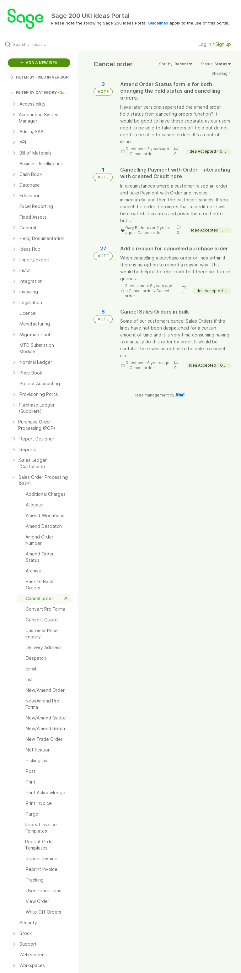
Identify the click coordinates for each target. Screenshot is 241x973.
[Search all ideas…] (42, 44)
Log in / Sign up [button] (215, 44)
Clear (63, 92)
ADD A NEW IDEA (38, 62)
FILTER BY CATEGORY (33, 92)
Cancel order (142, 153)
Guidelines (158, 22)
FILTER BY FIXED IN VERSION (39, 77)
